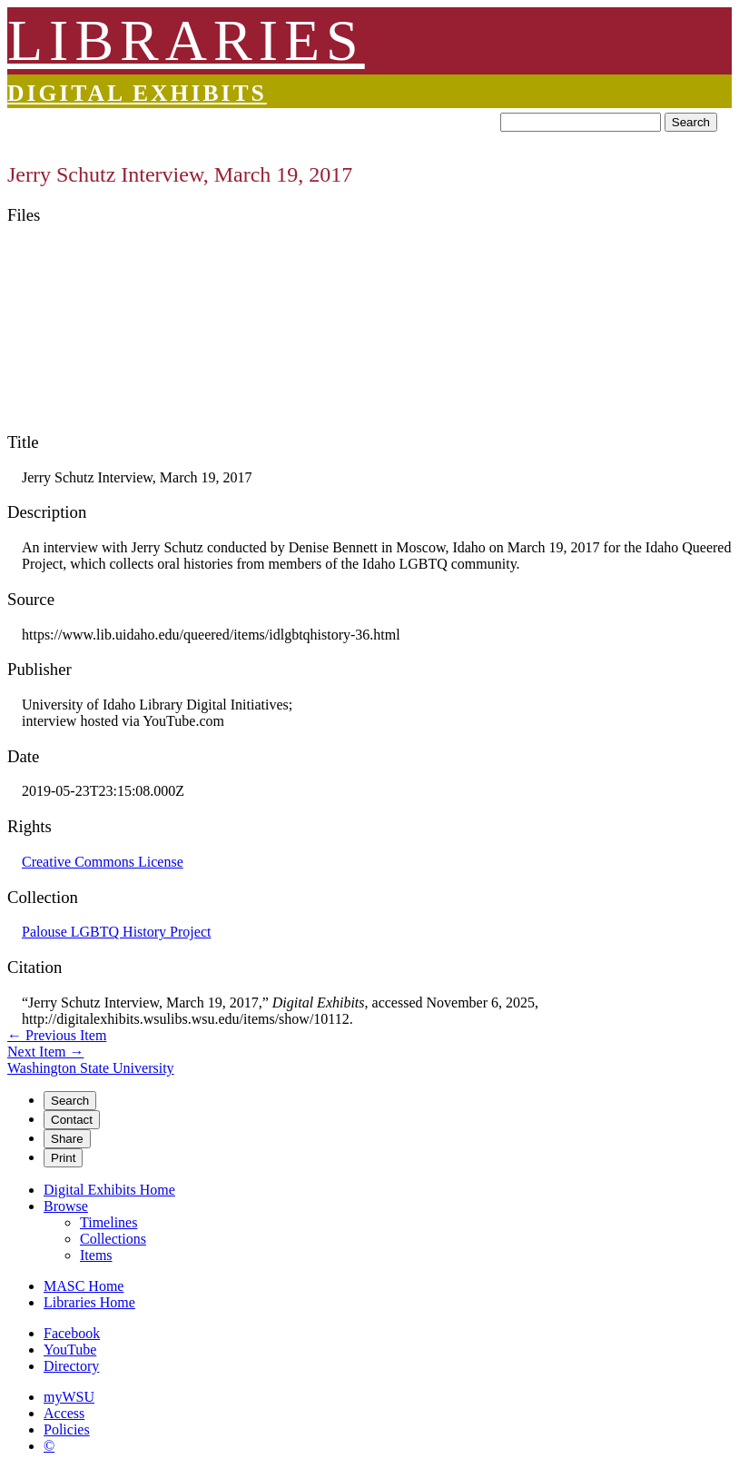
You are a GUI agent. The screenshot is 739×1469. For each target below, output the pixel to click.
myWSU (69, 1396)
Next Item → (45, 1051)
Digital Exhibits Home (109, 1189)
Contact (72, 1120)
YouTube (70, 1349)
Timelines (108, 1222)
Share (67, 1139)
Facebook (72, 1333)
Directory (71, 1366)
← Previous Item (56, 1035)
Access (64, 1413)
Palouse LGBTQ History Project (116, 931)
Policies (67, 1429)
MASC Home (83, 1286)
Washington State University (90, 1068)
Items (96, 1255)
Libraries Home (89, 1302)
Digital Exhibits (137, 93)
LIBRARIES (186, 40)
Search (691, 122)
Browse (66, 1206)
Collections (113, 1238)
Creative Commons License (102, 861)
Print (63, 1158)
